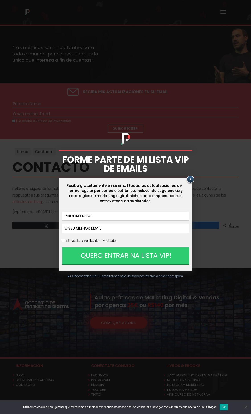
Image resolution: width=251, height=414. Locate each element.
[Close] (190, 180)
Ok (224, 407)
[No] (245, 407)
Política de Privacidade (100, 240)
